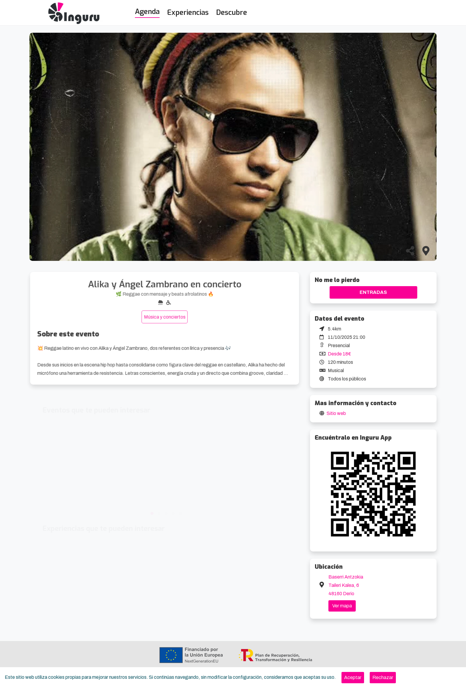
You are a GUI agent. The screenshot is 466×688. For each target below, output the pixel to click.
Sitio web (336, 413)
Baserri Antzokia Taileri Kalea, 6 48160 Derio (345, 585)
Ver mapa (342, 605)
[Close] (352, 677)
